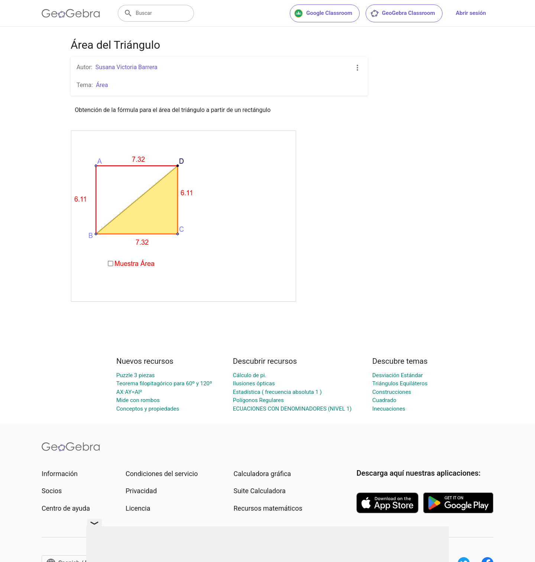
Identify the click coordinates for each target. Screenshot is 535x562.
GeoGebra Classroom (402, 13)
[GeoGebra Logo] (71, 13)
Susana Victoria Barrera (126, 67)
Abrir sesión (471, 13)
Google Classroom (323, 13)
